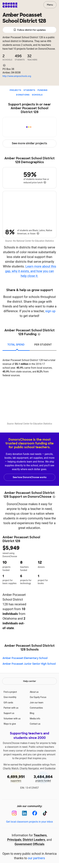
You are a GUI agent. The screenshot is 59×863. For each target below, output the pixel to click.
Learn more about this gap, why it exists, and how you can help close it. (30, 271)
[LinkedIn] (24, 813)
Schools (37, 95)
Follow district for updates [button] (29, 30)
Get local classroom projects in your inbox (29, 821)
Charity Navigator (29, 768)
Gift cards (8, 702)
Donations (23, 95)
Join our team (36, 702)
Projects (15, 90)
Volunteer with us (12, 718)
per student (43, 344)
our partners (36, 858)
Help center (29, 681)
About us (34, 692)
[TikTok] (44, 813)
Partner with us (11, 708)
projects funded (43, 778)
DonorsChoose (10, 5)
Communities (36, 708)
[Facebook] (34, 813)
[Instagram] (14, 813)
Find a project (10, 692)
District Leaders (34, 840)
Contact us (35, 724)
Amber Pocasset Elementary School (25, 658)
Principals (14, 840)
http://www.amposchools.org (17, 76)
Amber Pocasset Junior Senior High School (29, 663)
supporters (16, 778)
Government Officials (30, 844)
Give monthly (10, 697)
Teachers (40, 835)
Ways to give (10, 724)
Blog (32, 713)
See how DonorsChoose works (29, 477)
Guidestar (50, 768)
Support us (9, 713)
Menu (50, 4)
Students (29, 90)
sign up (50, 311)
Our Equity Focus (38, 697)
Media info (35, 718)
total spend (16, 344)
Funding (43, 90)
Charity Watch (11, 768)
